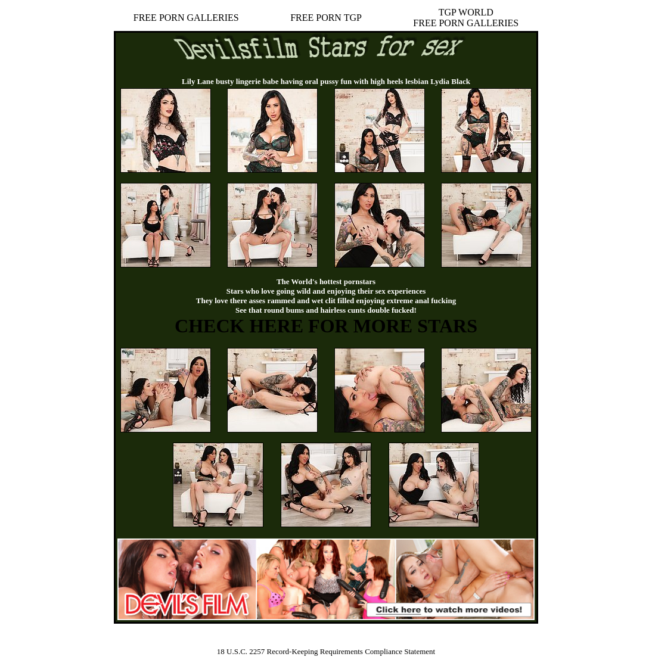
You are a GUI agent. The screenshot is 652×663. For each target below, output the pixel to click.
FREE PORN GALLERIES (186, 18)
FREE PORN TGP (326, 18)
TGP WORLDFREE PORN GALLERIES (466, 17)
